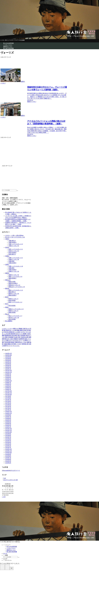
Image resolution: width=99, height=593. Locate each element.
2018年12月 (8, 380)
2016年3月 (8, 423)
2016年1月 (8, 427)
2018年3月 (8, 387)
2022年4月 (8, 363)
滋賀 (7, 273)
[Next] (7, 567)
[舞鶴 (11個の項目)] (3, 335)
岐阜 (6, 297)
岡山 (7, 314)
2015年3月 (8, 444)
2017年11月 (8, 392)
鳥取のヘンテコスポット (15, 309)
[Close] (11, 568)
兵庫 (7, 264)
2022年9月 (8, 357)
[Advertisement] (26, 62)
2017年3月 (8, 406)
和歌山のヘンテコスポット (16, 286)
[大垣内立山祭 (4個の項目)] (24, 337)
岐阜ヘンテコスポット (15, 302)
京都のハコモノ (13, 259)
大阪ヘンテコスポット (15, 244)
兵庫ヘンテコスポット (15, 266)
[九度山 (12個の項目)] (29, 333)
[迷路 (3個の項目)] (30, 337)
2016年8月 (8, 415)
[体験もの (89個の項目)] (15, 328)
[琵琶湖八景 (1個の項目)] (25, 344)
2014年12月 (8, 449)
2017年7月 (8, 399)
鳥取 (6, 307)
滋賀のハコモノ (13, 275)
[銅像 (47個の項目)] (18, 330)
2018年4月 (8, 386)
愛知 (7, 288)
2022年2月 (8, 367)
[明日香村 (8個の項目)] (14, 335)
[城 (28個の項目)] (5, 332)
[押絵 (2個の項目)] (7, 340)
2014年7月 (8, 457)
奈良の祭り (12, 254)
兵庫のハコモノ (13, 271)
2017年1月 (8, 410)
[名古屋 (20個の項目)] (8, 333)
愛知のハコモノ (13, 293)
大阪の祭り (12, 240)
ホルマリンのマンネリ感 (10, 480)
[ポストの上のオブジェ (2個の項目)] (15, 340)
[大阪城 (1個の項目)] (5, 344)
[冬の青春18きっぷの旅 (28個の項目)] (13, 332)
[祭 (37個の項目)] (27, 330)
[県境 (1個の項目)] (14, 344)
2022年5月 (8, 362)
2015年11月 (8, 430)
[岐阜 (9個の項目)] (10, 335)
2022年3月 (8, 365)
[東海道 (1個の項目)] (12, 342)
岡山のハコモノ (13, 317)
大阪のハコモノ (13, 245)
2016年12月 (8, 411)
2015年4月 (8, 442)
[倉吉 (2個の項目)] (11, 339)
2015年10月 (8, 432)
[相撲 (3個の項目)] (3, 339)
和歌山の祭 (12, 281)
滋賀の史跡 (12, 278)
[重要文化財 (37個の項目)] (23, 330)
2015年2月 (8, 445)
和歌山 (7, 280)
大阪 (7, 239)
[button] (17, 190)
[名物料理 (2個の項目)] (21, 339)
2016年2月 (8, 425)
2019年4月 (8, 377)
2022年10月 (8, 355)
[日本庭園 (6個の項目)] (10, 337)
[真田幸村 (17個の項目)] (13, 333)
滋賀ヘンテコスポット (15, 276)
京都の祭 (11, 261)
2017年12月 (8, 391)
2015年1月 (8, 447)
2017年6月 (8, 401)
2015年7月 (8, 437)
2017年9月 (8, 396)
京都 (7, 256)
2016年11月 (8, 413)
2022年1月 (8, 369)
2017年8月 (8, 398)
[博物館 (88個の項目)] (20, 328)
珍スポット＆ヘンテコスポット (15, 237)
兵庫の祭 (11, 268)
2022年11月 (8, 353)
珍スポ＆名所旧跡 (11, 546)
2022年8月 (8, 358)
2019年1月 (8, 379)
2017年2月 (8, 408)
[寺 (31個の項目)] (4, 332)
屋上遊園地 (8, 321)
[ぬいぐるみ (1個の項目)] (23, 342)
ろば (4, 478)
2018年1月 (8, 389)
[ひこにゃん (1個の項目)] (16, 345)
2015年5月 (8, 440)
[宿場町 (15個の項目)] (25, 333)
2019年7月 (8, 374)
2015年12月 (8, 428)
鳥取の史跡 (12, 312)
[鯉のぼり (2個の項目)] (7, 339)
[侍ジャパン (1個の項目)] (9, 345)
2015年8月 (8, 435)
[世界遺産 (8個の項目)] (23, 335)
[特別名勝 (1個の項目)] (7, 342)
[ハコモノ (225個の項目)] (4, 328)
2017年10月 (8, 394)
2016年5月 (8, 420)
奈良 (7, 247)
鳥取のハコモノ (13, 310)
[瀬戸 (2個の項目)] (3, 342)
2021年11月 (8, 372)
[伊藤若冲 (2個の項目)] (16, 339)
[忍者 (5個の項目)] (19, 337)
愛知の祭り (12, 292)
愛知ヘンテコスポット (15, 290)
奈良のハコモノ (13, 251)
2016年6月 (8, 418)
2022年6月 (8, 360)
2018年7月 (8, 382)
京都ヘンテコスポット (15, 257)
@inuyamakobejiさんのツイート (11, 470)
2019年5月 (8, 375)
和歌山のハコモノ (14, 285)
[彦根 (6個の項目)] (6, 337)
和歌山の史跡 (13, 283)
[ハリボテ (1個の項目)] (18, 344)
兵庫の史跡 (12, 269)
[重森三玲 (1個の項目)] (10, 344)
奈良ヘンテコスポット (15, 249)
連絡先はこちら (11, 550)
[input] (9, 190)
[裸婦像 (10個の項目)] (7, 335)
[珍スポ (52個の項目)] (28, 328)
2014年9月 (8, 454)
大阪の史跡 (12, 242)
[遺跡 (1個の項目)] (28, 342)
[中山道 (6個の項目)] (15, 337)
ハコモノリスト (11, 548)
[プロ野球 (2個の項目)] (25, 340)
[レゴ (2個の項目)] (29, 340)
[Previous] (2, 567)
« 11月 (3, 497)
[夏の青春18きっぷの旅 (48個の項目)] (10, 330)
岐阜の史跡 (12, 300)
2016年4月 (8, 421)
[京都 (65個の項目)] (24, 328)
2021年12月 (8, 370)
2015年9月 (8, 433)
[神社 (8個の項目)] (19, 335)
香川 (6, 304)
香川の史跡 (12, 305)
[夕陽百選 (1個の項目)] (17, 342)
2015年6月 (8, 439)
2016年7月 (8, 416)
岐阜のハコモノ (13, 298)
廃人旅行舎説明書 (11, 551)
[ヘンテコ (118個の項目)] (10, 328)
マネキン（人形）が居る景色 (14, 235)
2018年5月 (8, 384)
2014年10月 (8, 452)
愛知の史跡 (12, 295)
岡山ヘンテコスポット (15, 316)
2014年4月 (8, 463)
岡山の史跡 (12, 319)
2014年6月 (8, 459)
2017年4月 (8, 404)
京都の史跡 (12, 263)
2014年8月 (8, 456)
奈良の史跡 (12, 252)
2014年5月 (8, 461)
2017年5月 (8, 403)
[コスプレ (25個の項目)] (22, 332)
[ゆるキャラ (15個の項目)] (19, 333)
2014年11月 (8, 451)
